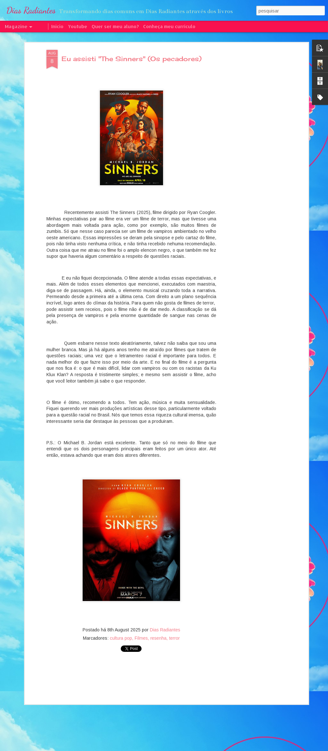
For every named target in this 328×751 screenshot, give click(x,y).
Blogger (192, 747)
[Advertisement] (251, 141)
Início (57, 26)
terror (174, 628)
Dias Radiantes (165, 620)
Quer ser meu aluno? (115, 26)
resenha (158, 628)
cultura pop (121, 628)
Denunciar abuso (214, 747)
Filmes (141, 628)
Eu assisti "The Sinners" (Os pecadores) (131, 49)
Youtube (77, 26)
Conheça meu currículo (169, 26)
